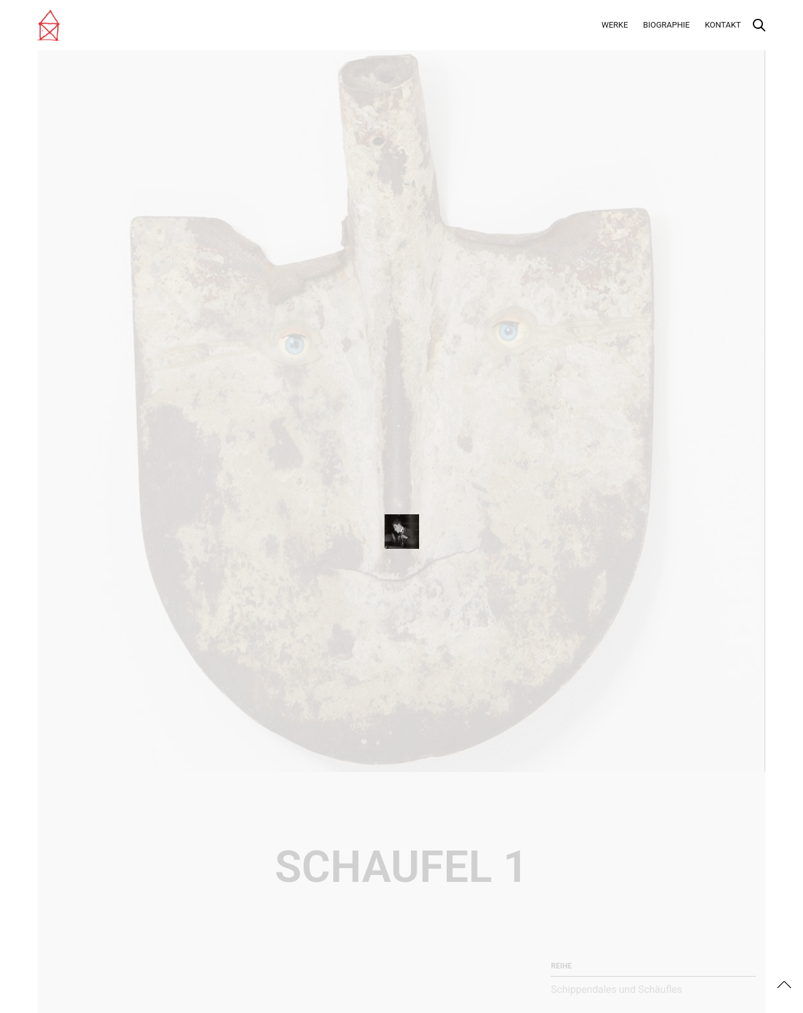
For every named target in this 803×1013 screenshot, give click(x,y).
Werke (615, 24)
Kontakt (723, 24)
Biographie (666, 24)
